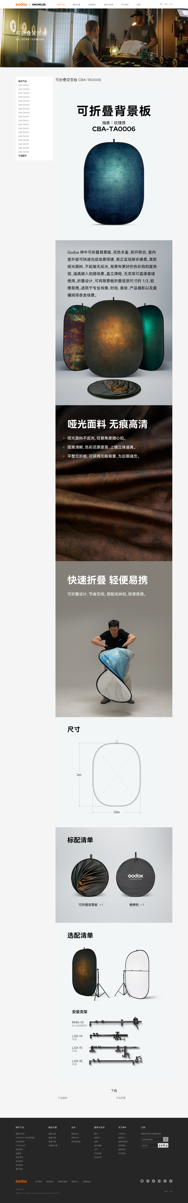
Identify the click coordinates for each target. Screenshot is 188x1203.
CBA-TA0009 (24, 113)
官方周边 (122, 1153)
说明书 (97, 1137)
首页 (18, 39)
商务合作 (75, 1137)
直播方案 (52, 1141)
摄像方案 (52, 1137)
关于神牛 (125, 4)
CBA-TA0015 (23, 136)
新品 (139, 4)
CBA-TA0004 (24, 97)
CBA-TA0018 (23, 148)
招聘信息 (122, 1149)
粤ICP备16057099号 (52, 1193)
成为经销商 (76, 1141)
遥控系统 (19, 1157)
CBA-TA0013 (23, 128)
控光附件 (19, 1161)
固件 (96, 1134)
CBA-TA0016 (23, 140)
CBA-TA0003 (24, 93)
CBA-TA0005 (24, 101)
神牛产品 (61, 4)
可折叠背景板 (38, 39)
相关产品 (22, 81)
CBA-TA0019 (23, 152)
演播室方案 (53, 1145)
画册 (96, 1141)
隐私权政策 (20, 1189)
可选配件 (22, 155)
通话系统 (19, 1169)
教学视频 (97, 1145)
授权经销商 (122, 1141)
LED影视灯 (20, 1141)
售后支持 (97, 1157)
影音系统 (19, 1149)
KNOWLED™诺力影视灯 (25, 1137)
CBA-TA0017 (23, 144)
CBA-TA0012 (23, 124)
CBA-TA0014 (23, 132)
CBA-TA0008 (24, 109)
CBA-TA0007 (23, 105)
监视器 (18, 1153)
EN (171, 4)
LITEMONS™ (21, 1145)
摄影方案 (52, 1134)
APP (96, 1149)
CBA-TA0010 (23, 116)
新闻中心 (122, 1137)
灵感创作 (92, 4)
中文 (166, 4)
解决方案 (76, 4)
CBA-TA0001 (23, 85)
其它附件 (26, 39)
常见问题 (97, 1153)
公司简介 (122, 1134)
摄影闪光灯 (20, 1134)
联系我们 (122, 1145)
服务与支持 (108, 4)
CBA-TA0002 (24, 89)
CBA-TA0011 (23, 120)
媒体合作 (75, 1134)
